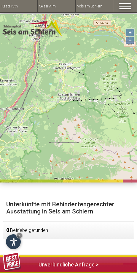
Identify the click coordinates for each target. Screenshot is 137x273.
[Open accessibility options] (13, 241)
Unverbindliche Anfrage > (50, 263)
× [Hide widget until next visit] (19, 235)
